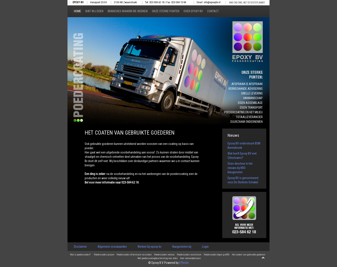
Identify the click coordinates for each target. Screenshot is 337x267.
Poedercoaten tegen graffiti (217, 255)
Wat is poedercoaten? (80, 255)
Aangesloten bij (181, 246)
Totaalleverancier (249, 117)
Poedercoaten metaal (164, 255)
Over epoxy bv (193, 11)
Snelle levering (252, 93)
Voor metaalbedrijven (190, 258)
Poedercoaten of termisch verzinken (134, 255)
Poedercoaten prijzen (104, 255)
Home (77, 11)
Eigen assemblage (250, 103)
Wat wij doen (94, 11)
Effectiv (184, 262)
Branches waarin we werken (128, 11)
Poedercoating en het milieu (243, 112)
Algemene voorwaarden (112, 246)
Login (205, 246)
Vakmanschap (253, 98)
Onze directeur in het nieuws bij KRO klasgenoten (240, 168)
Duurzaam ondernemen (246, 121)
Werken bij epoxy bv (149, 246)
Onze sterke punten (165, 11)
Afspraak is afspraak (247, 84)
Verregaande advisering (245, 88)
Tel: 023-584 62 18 (154, 2)
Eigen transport (251, 107)
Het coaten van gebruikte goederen (248, 255)
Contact (213, 11)
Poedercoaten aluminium (189, 255)
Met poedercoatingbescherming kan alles (158, 258)
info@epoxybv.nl (212, 2)
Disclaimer (80, 246)
